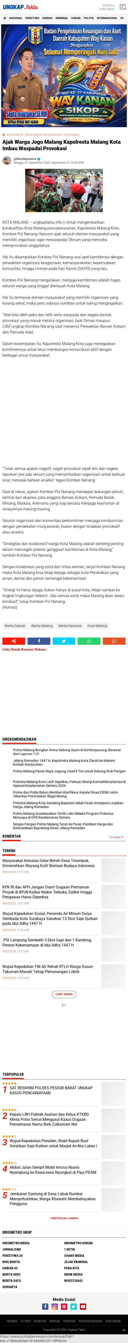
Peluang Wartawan (91, 1321)
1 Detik (69, 1249)
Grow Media (73, 1274)
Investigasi (73, 1281)
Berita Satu (11, 1281)
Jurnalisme (11, 1249)
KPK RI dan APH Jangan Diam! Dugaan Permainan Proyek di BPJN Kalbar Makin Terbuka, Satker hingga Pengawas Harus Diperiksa (47, 892)
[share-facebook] (39, 641)
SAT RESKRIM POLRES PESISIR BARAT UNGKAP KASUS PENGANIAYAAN (51, 1090)
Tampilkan (116, 837)
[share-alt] (13, 641)
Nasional (15, 18)
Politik (89, 18)
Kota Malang (71, 134)
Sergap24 (9, 1287)
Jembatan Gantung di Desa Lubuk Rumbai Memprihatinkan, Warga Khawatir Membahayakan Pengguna (53, 1199)
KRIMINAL (62, 18)
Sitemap (54, 1321)
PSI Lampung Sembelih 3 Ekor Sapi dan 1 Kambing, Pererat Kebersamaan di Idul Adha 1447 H (47, 942)
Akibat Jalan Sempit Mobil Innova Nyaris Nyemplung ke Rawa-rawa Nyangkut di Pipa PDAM (53, 1170)
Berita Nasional (53, 134)
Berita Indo (11, 1274)
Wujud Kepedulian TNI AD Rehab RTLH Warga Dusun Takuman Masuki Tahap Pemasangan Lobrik (47, 969)
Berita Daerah (15, 134)
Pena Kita (71, 1268)
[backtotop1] (124, 1330)
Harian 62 (10, 1268)
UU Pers (26, 1321)
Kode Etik (40, 1321)
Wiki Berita (11, 1262)
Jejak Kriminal (76, 1262)
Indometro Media (16, 1243)
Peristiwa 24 (12, 1256)
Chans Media (74, 1256)
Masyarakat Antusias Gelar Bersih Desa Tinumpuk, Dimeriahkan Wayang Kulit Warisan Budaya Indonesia (48, 863)
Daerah (47, 18)
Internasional (107, 18)
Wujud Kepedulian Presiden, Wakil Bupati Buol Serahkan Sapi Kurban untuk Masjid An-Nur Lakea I (53, 1143)
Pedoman (69, 1321)
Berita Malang (33, 134)
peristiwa (32, 18)
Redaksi (12, 1321)
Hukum (76, 18)
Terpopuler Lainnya (64, 1218)
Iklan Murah (113, 1321)
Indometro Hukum (78, 1243)
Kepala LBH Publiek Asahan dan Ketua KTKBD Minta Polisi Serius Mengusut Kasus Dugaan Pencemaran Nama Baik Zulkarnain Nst (49, 1119)
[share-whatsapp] (89, 641)
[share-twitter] (64, 641)
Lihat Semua (64, 994)
